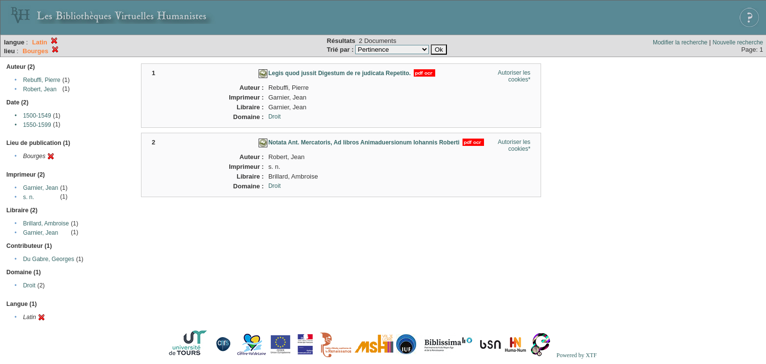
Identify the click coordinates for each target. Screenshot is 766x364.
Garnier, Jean (40, 187)
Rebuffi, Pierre (41, 80)
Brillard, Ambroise (46, 223)
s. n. (28, 197)
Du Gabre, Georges (48, 259)
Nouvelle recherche (738, 42)
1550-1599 (37, 124)
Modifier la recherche (680, 42)
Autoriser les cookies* (514, 76)
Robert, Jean (40, 89)
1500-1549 (37, 115)
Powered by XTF (576, 355)
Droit (29, 285)
